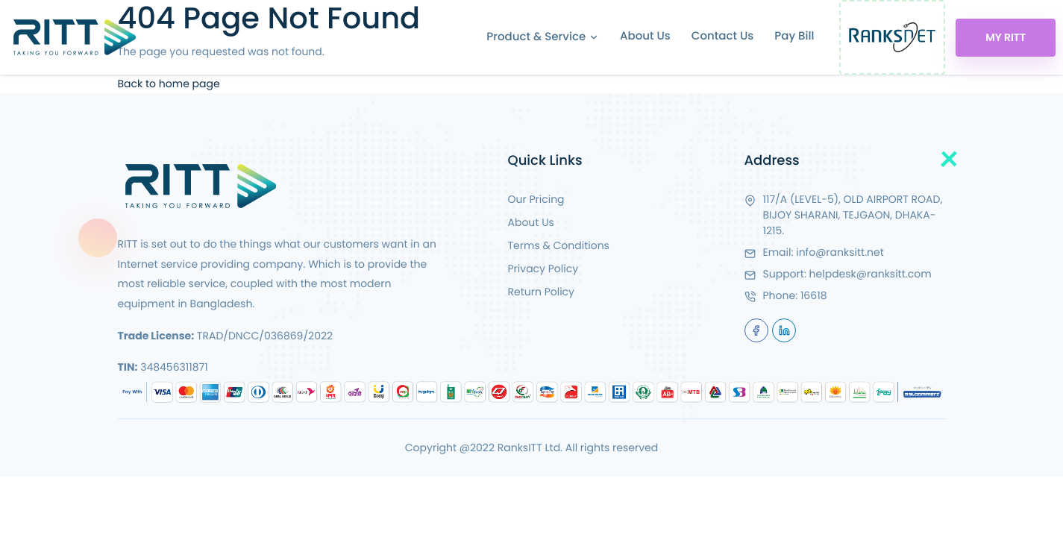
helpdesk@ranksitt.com (870, 273)
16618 (813, 295)
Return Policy (541, 291)
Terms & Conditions (558, 245)
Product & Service (542, 37)
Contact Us (723, 36)
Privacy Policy (543, 268)
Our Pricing (536, 199)
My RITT (1005, 37)
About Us (645, 36)
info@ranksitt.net (840, 252)
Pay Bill (794, 36)
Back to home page (169, 83)
